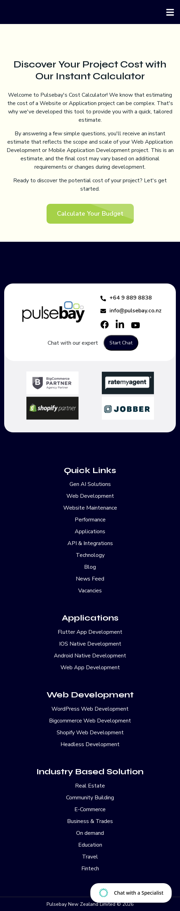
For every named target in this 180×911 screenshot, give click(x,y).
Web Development (90, 496)
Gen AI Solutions (90, 484)
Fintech (90, 868)
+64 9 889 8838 (126, 298)
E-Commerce (90, 809)
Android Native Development (90, 656)
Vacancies (90, 590)
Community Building (90, 797)
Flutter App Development (90, 632)
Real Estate (90, 786)
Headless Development (90, 744)
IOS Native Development (90, 644)
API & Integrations (90, 543)
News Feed (90, 579)
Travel (90, 857)
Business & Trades (90, 821)
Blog (90, 567)
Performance (90, 520)
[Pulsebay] (90, 12)
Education (90, 845)
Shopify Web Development (90, 732)
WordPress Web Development (90, 709)
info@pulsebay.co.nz (131, 310)
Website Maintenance (90, 508)
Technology (90, 555)
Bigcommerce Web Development (90, 721)
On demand (90, 833)
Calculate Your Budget (90, 213)
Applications (90, 531)
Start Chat (120, 342)
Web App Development (90, 667)
